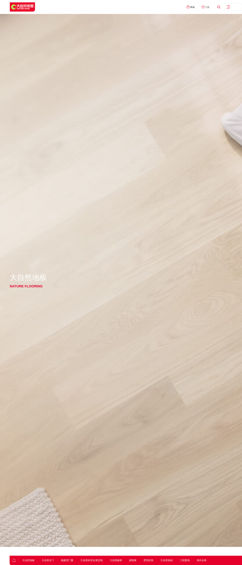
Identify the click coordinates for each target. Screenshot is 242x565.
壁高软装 (156, 560)
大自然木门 (55, 560)
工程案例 (192, 560)
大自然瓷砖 (174, 560)
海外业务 (209, 560)
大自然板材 (123, 560)
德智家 (140, 560)
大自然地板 (36, 560)
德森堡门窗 (74, 560)
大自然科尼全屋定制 (99, 560)
